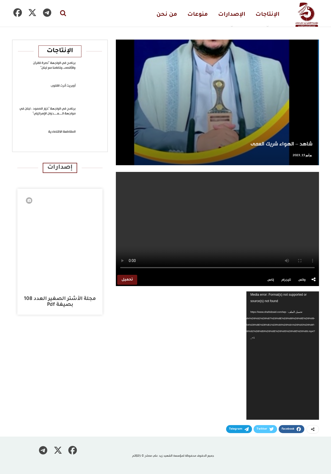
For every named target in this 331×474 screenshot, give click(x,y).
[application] (282, 355)
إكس (270, 280)
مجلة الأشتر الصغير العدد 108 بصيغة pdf (60, 302)
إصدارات (60, 167)
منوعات (197, 15)
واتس (302, 280)
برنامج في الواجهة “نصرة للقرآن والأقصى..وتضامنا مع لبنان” (54, 65)
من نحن (166, 15)
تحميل (127, 280)
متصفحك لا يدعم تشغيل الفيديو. (217, 222)
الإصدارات (231, 15)
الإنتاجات (267, 15)
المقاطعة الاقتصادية (62, 132)
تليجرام (286, 280)
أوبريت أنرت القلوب (63, 86)
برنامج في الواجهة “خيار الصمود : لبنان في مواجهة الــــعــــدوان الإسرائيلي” (47, 111)
